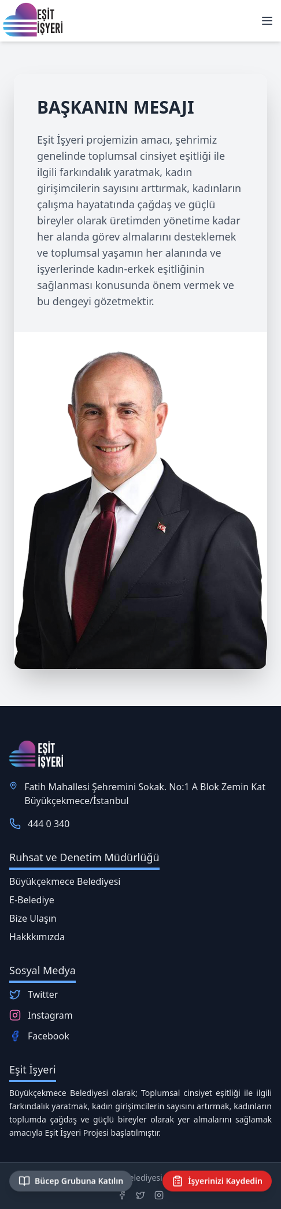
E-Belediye (31, 899)
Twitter (43, 994)
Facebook (48, 1036)
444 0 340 (48, 823)
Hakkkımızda (37, 936)
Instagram (50, 1015)
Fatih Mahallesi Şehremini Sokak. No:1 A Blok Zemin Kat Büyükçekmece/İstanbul (144, 793)
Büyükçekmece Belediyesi (65, 881)
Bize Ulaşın (33, 918)
